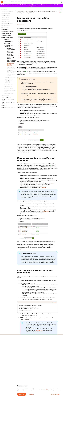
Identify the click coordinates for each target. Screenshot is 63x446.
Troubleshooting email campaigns (11, 75)
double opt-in (46, 211)
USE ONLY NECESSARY (55, 394)
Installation (4, 9)
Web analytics (6, 39)
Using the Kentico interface (7, 11)
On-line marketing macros (9, 93)
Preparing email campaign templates (11, 49)
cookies (25, 388)
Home (18, 11)
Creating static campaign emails (10, 52)
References (4, 105)
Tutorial (34, 1)
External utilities (5, 29)
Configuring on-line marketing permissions (10, 91)
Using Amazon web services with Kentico (8, 103)
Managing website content (7, 23)
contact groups (49, 183)
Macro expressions (5, 27)
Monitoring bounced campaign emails (9, 79)
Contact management (8, 41)
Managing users (5, 17)
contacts (45, 186)
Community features (6, 97)
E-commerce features (6, 35)
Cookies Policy (45, 389)
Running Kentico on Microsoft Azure (8, 100)
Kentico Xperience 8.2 (15, 1)
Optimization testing (8, 86)
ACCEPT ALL (21, 394)
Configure (31, 394)
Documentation (26, 1)
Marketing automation (8, 84)
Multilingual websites (6, 25)
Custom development (6, 33)
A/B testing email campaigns (8, 82)
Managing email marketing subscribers (10, 64)
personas (44, 187)
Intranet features (5, 95)
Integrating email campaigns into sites (11, 68)
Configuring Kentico (6, 15)
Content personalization (8, 88)
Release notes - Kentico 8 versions (8, 107)
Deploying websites (6, 21)
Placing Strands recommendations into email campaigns (11, 71)
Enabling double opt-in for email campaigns (11, 61)
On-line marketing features (7, 37)
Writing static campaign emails (10, 55)
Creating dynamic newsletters (10, 58)
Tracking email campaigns (10, 77)
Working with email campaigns (9, 46)
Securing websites (5, 19)
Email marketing (7, 43)
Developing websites (6, 13)
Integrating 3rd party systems (8, 31)
